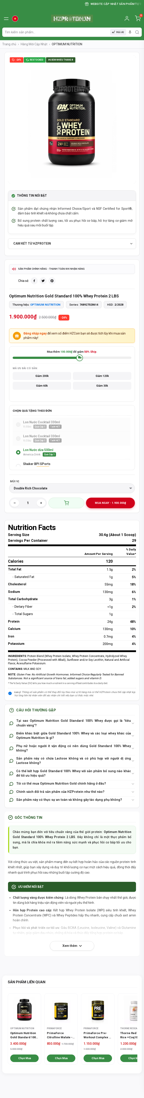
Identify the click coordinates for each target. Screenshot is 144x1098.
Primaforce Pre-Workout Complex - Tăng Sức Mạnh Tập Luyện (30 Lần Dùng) (97, 1035)
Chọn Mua (24, 1058)
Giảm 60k (42, 385)
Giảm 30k (102, 385)
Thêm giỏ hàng (66, 503)
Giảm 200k (42, 376)
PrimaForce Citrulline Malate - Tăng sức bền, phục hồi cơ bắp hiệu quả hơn (60, 1035)
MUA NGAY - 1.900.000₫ (110, 502)
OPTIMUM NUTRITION (45, 304)
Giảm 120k (102, 376)
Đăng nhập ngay (35, 333)
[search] (137, 32)
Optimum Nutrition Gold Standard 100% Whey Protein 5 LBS (24, 1035)
